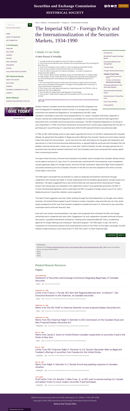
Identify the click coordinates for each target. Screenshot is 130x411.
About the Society (12, 80)
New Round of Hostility (113, 82)
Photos (9, 68)
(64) (92, 143)
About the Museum (13, 37)
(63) (115, 128)
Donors (9, 86)
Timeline (9, 48)
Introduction (108, 53)
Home (8, 34)
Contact (9, 93)
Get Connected (12, 40)
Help (19, 28)
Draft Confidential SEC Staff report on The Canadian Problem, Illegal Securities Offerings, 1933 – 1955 (77, 247)
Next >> (121, 235)
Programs (10, 65)
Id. (40, 251)
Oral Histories (11, 62)
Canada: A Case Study (111, 74)
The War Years (108, 67)
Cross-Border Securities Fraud (114, 77)
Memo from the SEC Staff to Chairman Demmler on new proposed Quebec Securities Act (77, 307)
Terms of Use (59, 404)
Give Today (10, 83)
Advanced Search (11, 28)
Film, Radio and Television (16, 71)
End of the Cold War (110, 102)
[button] (123, 6)
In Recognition (109, 105)
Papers (9, 58)
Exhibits (9, 55)
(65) (107, 165)
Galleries (10, 52)
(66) (105, 229)
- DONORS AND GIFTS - (19, 118)
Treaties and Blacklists (113, 80)
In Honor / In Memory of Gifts (17, 90)
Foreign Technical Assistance (114, 71)
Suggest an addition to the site (18, 101)
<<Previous (111, 235)
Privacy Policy (70, 404)
